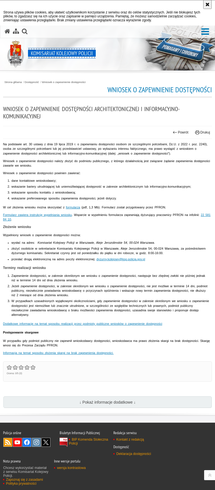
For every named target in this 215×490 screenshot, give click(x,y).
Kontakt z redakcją (130, 439)
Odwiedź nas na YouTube (17, 442)
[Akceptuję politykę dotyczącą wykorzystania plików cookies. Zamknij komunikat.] (207, 4)
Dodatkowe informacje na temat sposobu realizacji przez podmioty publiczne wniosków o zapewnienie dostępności (82, 323)
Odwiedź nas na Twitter (45, 442)
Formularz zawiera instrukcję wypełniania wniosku (37, 215)
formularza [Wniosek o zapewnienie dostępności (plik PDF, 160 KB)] (73, 207)
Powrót (180, 132)
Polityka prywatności (21, 484)
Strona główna (13, 82)
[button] (205, 32)
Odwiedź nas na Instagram (36, 442)
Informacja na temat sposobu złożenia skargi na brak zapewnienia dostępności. (58, 353)
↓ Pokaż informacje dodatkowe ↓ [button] (107, 402)
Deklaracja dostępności (133, 454)
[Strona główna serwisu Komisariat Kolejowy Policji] (7, 31)
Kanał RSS (7, 442)
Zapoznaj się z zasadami (24, 480)
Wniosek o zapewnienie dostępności (64, 82)
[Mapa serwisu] (16, 31)
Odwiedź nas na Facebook (26, 442)
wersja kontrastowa (71, 468)
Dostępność (32, 82)
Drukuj (202, 132)
